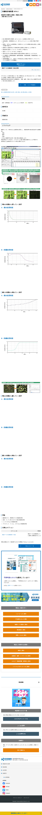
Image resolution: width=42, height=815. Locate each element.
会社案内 (5, 770)
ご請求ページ (10, 585)
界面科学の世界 (6, 763)
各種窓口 (5, 773)
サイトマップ (19, 0)
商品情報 (21, 682)
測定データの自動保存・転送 (9, 534)
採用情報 (7, 777)
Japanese (25, 0)
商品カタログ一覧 (29, 546)
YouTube (7, 786)
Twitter (7, 789)
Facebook (8, 783)
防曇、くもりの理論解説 (29, 84)
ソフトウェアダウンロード (34, 4)
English (30, 0)
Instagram (8, 793)
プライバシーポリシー (17, 797)
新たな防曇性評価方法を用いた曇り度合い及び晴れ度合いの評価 (16, 92)
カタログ (30, 4)
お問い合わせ (37, 4)
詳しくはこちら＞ (36, 69)
